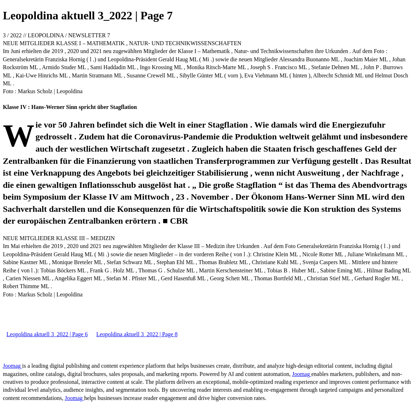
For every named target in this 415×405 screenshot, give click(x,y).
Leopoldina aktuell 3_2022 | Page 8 (137, 334)
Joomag (12, 366)
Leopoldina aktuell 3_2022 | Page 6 (47, 334)
